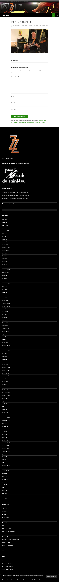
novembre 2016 (6, 417)
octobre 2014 (5, 470)
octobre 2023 (5, 272)
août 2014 (4, 476)
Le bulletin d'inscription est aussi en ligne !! (41, 1)
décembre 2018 (6, 367)
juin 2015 (4, 456)
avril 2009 (4, 498)
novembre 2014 (6, 468)
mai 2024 (4, 258)
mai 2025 (4, 239)
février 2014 (5, 490)
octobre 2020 (5, 331)
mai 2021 (4, 317)
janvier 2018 (5, 389)
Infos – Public (5, 517)
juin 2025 (4, 236)
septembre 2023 (6, 275)
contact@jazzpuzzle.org (7, 158)
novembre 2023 (6, 269)
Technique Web (6, 548)
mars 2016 (4, 434)
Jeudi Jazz (4, 520)
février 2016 (5, 437)
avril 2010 (4, 496)
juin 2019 (4, 353)
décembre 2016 (6, 415)
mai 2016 (4, 431)
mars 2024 (4, 261)
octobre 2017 (5, 398)
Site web (13, 109)
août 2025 (4, 233)
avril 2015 (4, 462)
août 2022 (4, 286)
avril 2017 (4, 406)
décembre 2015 (6, 443)
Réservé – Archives (6, 536)
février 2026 (5, 225)
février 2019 (5, 362)
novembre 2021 (6, 306)
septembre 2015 (6, 451)
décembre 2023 (6, 267)
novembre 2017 (6, 395)
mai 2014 (4, 484)
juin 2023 (4, 278)
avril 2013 (4, 493)
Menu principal (57, 15)
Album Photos (5, 509)
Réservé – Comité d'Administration (10, 539)
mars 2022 (4, 297)
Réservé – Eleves (6, 542)
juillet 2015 (5, 454)
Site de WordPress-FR (7, 569)
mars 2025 (4, 242)
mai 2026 (4, 219)
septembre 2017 (6, 401)
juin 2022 (4, 289)
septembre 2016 (6, 420)
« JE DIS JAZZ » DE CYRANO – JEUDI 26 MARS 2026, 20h (16, 198)
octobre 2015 (5, 448)
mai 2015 (4, 459)
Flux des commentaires (7, 566)
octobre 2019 (5, 348)
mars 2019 (4, 359)
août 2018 (4, 378)
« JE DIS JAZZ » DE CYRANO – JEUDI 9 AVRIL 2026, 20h (15, 195)
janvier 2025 (5, 244)
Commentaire (15, 76)
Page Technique (6, 522)
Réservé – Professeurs (7, 545)
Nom (13, 96)
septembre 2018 (6, 376)
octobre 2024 (5, 250)
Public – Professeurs (7, 534)
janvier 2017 (5, 412)
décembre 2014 (6, 465)
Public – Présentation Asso (8, 531)
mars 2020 (4, 339)
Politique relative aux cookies (40, 579)
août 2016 (4, 423)
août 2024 (4, 253)
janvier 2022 (5, 300)
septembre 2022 (6, 283)
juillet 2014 (5, 479)
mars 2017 (4, 409)
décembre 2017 (6, 392)
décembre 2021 (6, 303)
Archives (4, 511)
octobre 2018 (5, 373)
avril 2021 (4, 320)
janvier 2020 (5, 342)
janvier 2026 (5, 228)
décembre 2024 (6, 247)
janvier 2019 (5, 364)
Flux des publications (7, 563)
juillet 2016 (5, 426)
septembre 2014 (6, 473)
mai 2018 (4, 384)
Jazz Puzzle (5, 15)
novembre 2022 (6, 281)
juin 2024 (4, 255)
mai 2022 (4, 292)
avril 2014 (4, 487)
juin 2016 (4, 429)
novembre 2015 (6, 445)
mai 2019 (4, 356)
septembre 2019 (6, 350)
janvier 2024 (5, 264)
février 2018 (5, 387)
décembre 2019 (6, 345)
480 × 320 (25, 25)
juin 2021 (4, 314)
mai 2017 (4, 403)
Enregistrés (5, 514)
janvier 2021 (5, 325)
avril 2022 (4, 295)
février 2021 (5, 322)
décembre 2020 (6, 328)
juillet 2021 (5, 311)
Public (3, 525)
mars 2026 (4, 222)
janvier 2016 (5, 440)
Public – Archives (6, 528)
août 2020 (4, 336)
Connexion (5, 561)
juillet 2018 (5, 381)
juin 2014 (4, 482)
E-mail (13, 103)
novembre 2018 (6, 370)
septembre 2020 (6, 334)
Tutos (3, 550)
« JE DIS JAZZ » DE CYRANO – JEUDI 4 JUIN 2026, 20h (15, 192)
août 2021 (4, 309)
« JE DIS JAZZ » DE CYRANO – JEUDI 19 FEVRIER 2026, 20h (16, 201)
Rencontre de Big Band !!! (8, 203)
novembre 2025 (6, 230)
